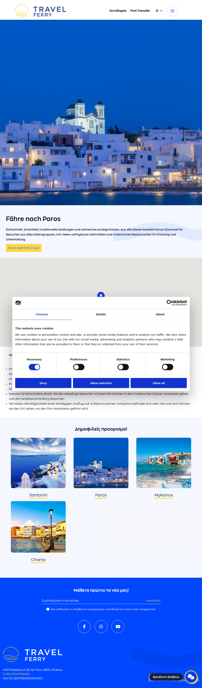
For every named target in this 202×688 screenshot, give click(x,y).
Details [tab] (101, 314)
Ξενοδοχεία (117, 10)
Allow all (159, 383)
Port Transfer (140, 10)
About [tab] (160, 314)
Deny (43, 383)
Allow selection (101, 383)
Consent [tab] (42, 314)
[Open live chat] (191, 677)
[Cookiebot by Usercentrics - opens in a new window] (169, 303)
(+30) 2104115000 (16, 674)
